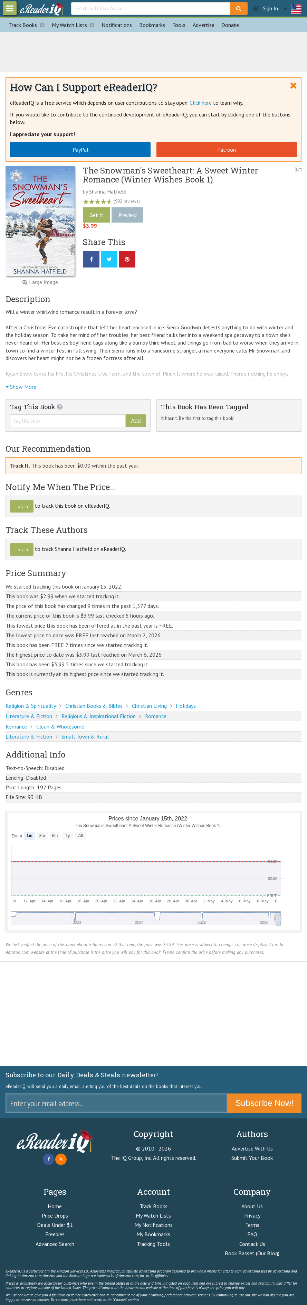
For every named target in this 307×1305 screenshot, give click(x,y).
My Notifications (153, 1224)
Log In (22, 506)
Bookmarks (152, 24)
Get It (96, 215)
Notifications (117, 24)
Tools (178, 24)
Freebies (55, 1234)
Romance (155, 716)
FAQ (252, 1234)
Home (55, 1206)
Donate (230, 24)
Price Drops (55, 1215)
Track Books (28, 25)
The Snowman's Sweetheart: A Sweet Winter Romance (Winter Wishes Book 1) (170, 175)
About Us (252, 1206)
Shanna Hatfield (107, 191)
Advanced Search (55, 1243)
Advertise (203, 24)
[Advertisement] (153, 50)
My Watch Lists (75, 25)
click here (78, 1299)
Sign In (265, 8)
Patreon (226, 149)
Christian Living (149, 705)
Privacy (252, 1215)
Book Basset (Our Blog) (252, 1253)
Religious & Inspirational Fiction (98, 716)
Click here (201, 102)
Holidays (186, 705)
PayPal (80, 149)
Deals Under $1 (55, 1224)
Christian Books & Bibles (94, 705)
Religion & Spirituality (31, 705)
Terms (252, 1224)
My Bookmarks (153, 1234)
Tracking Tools (153, 1243)
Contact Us (252, 1243)
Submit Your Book (252, 1157)
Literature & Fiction (29, 716)
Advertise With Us (252, 1148)
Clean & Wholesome (60, 726)
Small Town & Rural (85, 736)
